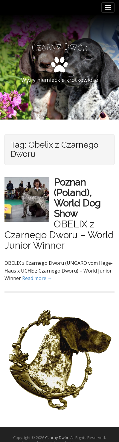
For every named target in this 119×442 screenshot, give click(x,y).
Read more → (37, 278)
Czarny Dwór (56, 437)
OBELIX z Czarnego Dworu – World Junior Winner (59, 234)
